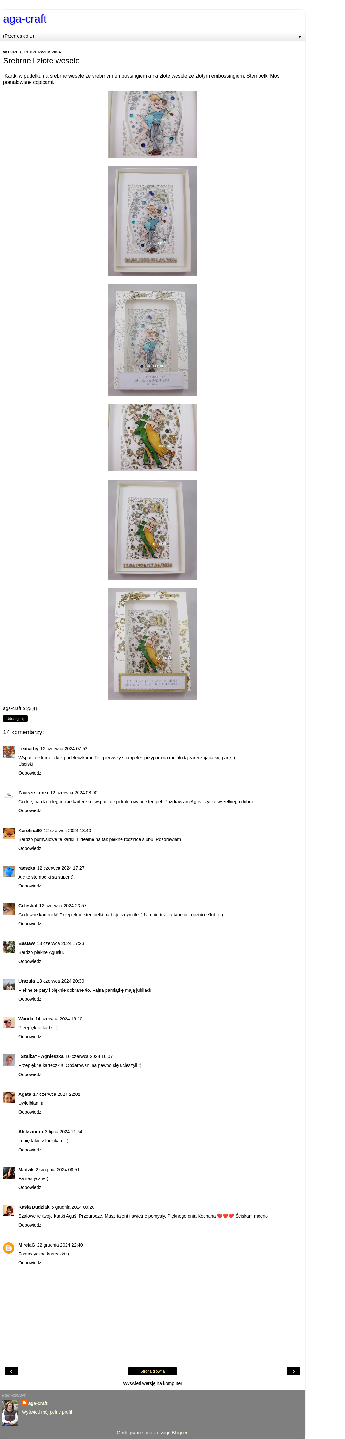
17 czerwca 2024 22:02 (56, 1094)
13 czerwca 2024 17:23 (60, 943)
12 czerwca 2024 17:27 (61, 868)
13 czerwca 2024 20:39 (60, 981)
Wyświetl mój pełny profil (47, 1412)
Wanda (25, 1018)
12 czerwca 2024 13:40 (67, 830)
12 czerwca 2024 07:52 (63, 748)
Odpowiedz (29, 772)
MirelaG (26, 1245)
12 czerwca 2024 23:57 (62, 905)
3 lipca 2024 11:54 (64, 1131)
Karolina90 (30, 830)
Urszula (26, 981)
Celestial (27, 905)
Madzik (26, 1169)
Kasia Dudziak (34, 1207)
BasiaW (26, 943)
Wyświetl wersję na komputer (152, 1383)
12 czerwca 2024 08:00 (74, 792)
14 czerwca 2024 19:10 (59, 1018)
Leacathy (28, 748)
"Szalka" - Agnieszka (41, 1056)
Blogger (179, 1432)
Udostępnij (15, 718)
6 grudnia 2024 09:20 (73, 1207)
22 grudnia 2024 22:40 (60, 1245)
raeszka (26, 868)
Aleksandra (30, 1131)
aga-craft (24, 19)
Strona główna (153, 1371)
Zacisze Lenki (33, 792)
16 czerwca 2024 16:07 (89, 1056)
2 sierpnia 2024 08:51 (57, 1169)
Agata (24, 1094)
